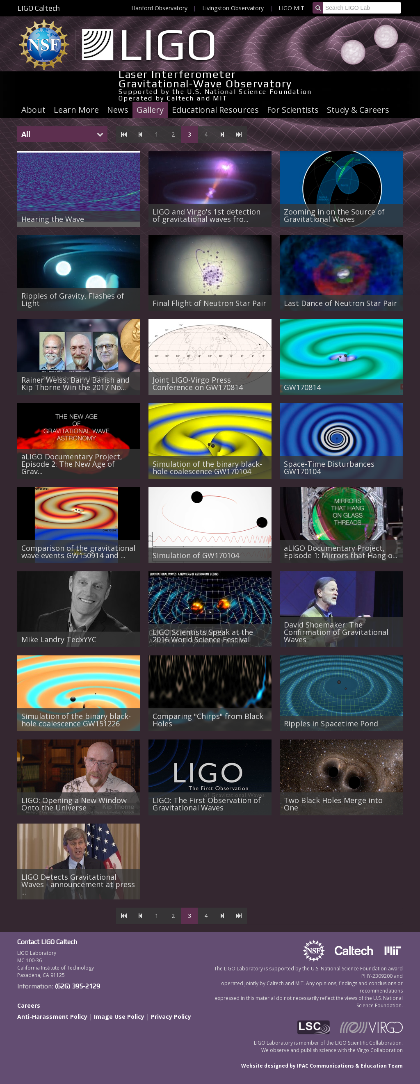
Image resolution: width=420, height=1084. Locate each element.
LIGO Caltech (38, 8)
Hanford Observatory (159, 8)
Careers (28, 1005)
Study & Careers (358, 109)
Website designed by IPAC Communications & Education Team (322, 1065)
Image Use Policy (119, 1016)
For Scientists (293, 109)
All (25, 134)
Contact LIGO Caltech (47, 942)
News (117, 109)
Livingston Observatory (233, 8)
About (33, 109)
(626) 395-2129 (77, 986)
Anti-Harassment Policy (52, 1016)
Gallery (150, 109)
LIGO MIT (291, 8)
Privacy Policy (171, 1016)
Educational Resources (215, 109)
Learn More (76, 109)
